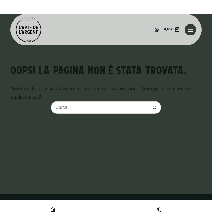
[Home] (53, 209)
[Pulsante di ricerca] (155, 107)
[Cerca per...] (100, 107)
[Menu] (190, 29)
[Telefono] (159, 209)
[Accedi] (157, 30)
